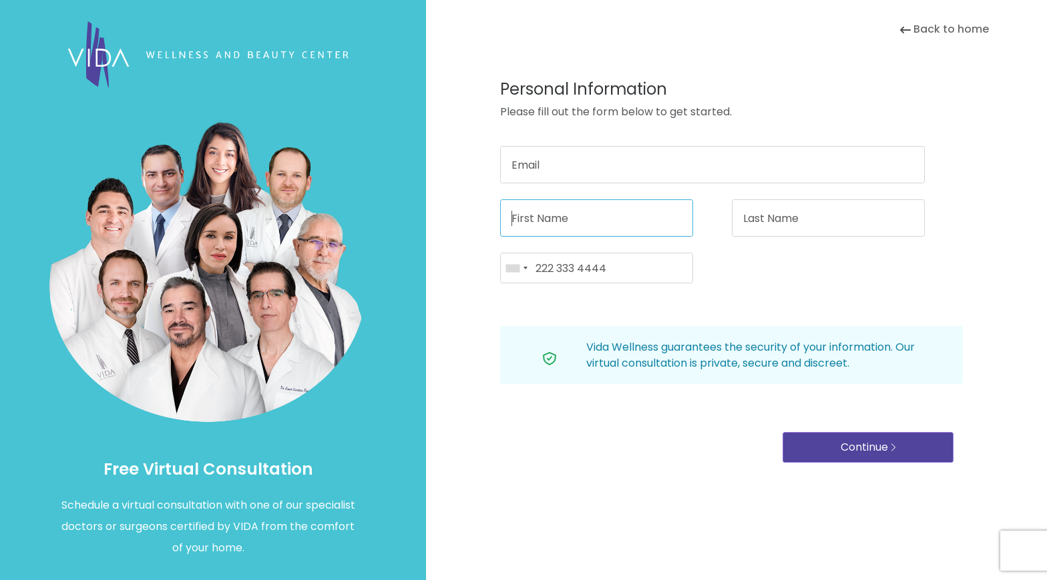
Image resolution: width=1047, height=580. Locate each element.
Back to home (944, 29)
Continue (868, 447)
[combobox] (516, 268)
